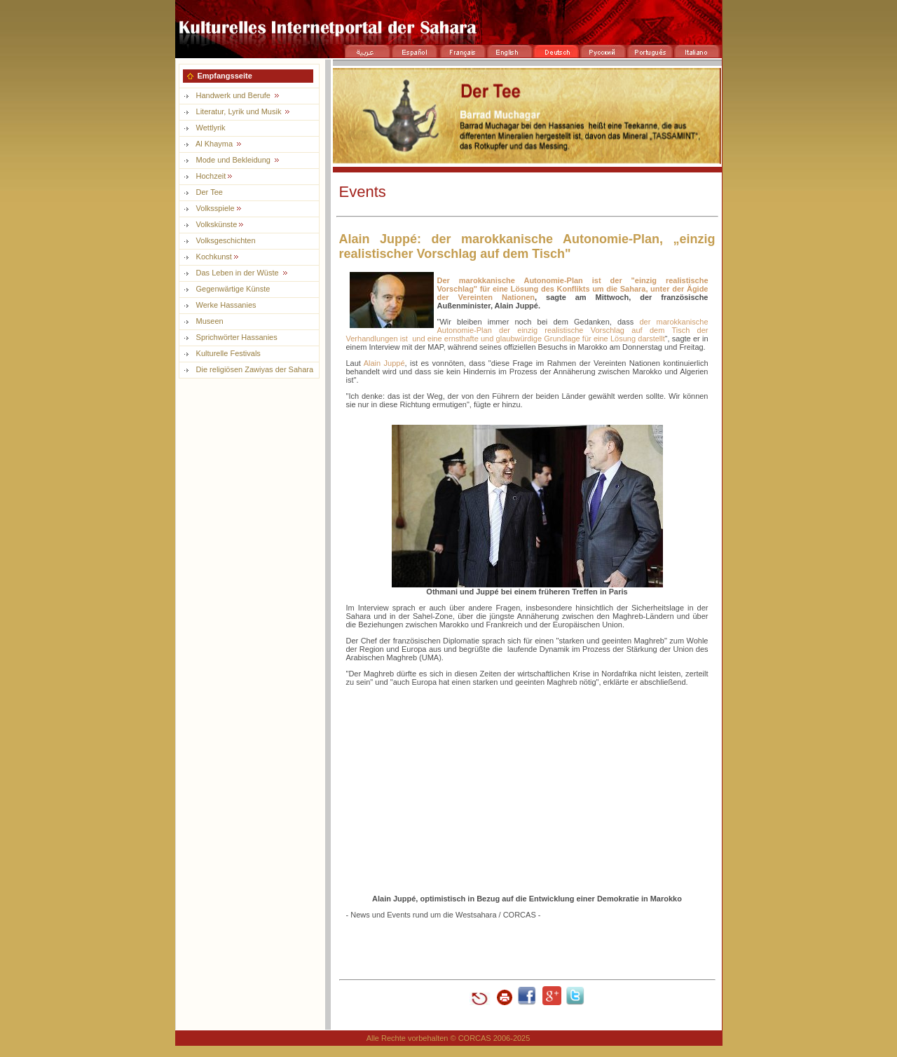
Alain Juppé (384, 363)
